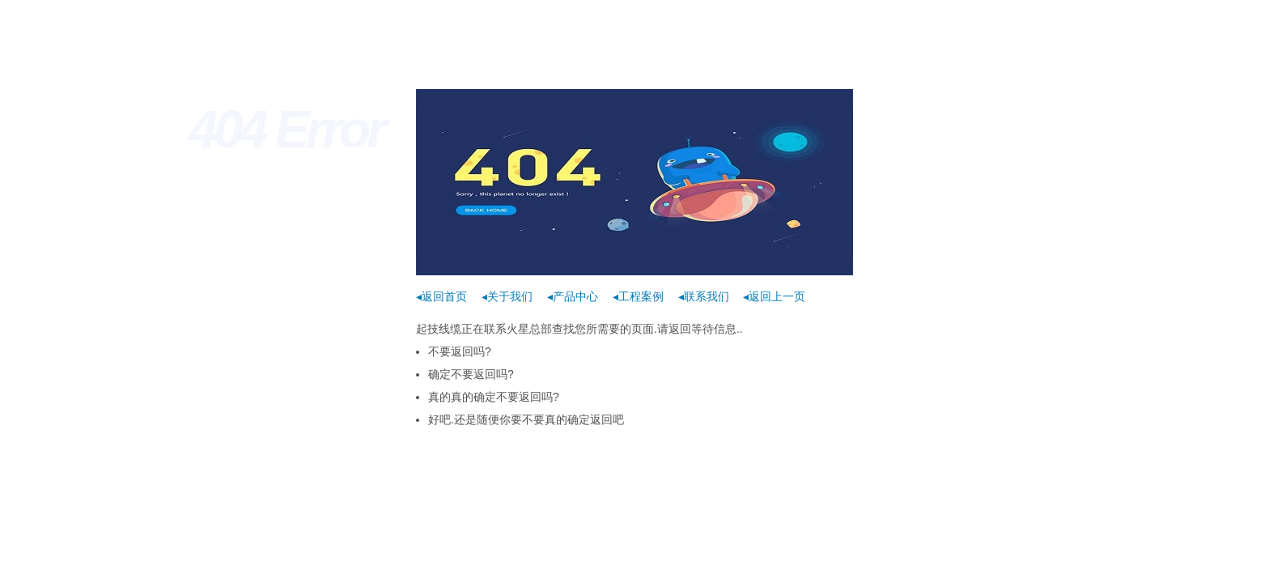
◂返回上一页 (774, 296)
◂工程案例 (638, 296)
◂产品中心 (572, 296)
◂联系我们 (703, 296)
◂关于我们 (507, 296)
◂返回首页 (441, 296)
